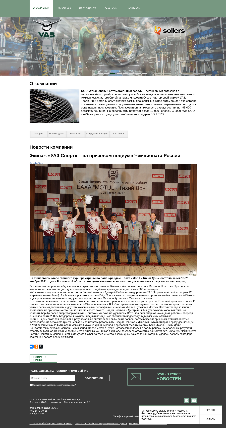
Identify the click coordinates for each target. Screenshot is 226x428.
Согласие (36, 385)
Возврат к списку (39, 358)
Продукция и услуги (97, 133)
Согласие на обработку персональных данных (51, 423)
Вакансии (75, 133)
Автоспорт (118, 133)
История (38, 133)
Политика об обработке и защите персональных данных (101, 423)
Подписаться (94, 378)
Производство (56, 133)
